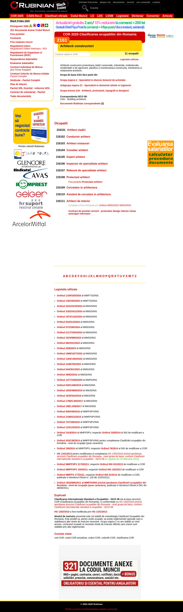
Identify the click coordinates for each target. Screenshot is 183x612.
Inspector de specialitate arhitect (86, 163)
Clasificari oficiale (56, 15)
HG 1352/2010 (61, 511)
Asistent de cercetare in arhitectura (88, 194)
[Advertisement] (100, 115)
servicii (130, 2)
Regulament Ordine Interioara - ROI (28, 47)
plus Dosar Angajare (26, 68)
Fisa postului (85, 182)
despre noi (105, 2)
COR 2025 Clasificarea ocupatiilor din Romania (100, 34)
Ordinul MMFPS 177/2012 (70, 474)
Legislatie (122, 15)
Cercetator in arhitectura (81, 187)
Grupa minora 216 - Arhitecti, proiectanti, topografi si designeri (94, 90)
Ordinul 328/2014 (111, 432)
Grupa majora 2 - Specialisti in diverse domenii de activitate (92, 80)
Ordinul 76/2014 (109, 448)
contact (156, 2)
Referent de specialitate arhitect (86, 170)
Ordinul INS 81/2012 (106, 474)
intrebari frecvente (88, 2)
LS (92, 15)
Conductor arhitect (78, 136)
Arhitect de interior (78, 201)
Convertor (153, 15)
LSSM (109, 15)
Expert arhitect (75, 157)
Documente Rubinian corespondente (80, 103)
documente (118, 2)
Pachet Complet (29, 75)
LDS (100, 15)
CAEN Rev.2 (34, 15)
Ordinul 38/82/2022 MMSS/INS (115, 205)
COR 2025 (17, 15)
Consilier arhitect (77, 150)
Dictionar (137, 15)
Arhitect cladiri (76, 129)
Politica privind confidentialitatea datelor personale (91, 609)
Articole (167, 15)
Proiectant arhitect (78, 177)
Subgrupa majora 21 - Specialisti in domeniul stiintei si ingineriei (95, 85)
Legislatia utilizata (129, 59)
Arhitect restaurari (77, 143)
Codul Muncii (79, 15)
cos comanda (143, 2)
